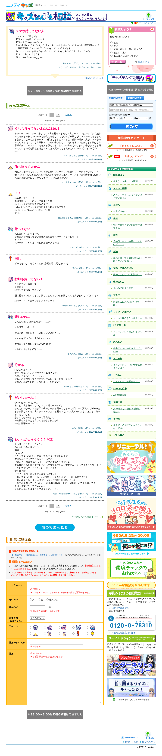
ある (116, 42)
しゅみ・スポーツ (122, 311)
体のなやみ (118, 281)
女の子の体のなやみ (123, 268)
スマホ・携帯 (120, 188)
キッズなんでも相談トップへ (86, 517)
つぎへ (68, 114)
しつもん (117, 375)
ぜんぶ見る (118, 435)
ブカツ (116, 295)
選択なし (53, 599)
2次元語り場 (119, 325)
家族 (115, 235)
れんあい (117, 342)
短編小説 (117, 402)
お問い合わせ (131, 748)
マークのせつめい (147, 23)
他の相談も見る (55, 527)
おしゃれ (117, 358)
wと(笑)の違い (120, 395)
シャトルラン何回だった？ (126, 381)
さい (49, 607)
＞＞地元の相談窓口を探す (122, 632)
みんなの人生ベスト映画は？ (127, 181)
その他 (116, 418)
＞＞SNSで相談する (119, 608)
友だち (116, 205)
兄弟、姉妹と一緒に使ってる (128, 49)
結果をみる (143, 62)
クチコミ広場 (120, 388)
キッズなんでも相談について (131, 78)
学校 (115, 218)
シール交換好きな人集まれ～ (127, 318)
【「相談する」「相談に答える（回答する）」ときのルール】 (37, 555)
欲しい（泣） (120, 52)
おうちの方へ (148, 748)
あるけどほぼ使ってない (126, 56)
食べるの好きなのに (123, 288)
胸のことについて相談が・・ (127, 274)
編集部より (118, 175)
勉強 (115, 251)
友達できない (120, 211)
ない (116, 46)
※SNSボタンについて (93, 78)
